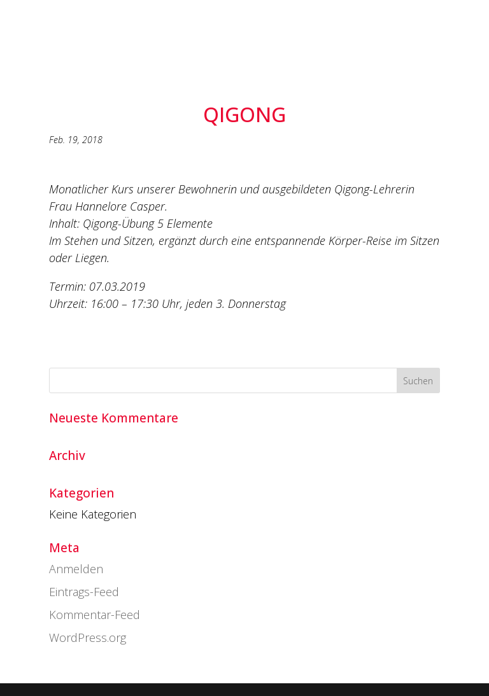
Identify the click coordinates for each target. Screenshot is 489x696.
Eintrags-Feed (84, 591)
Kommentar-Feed (94, 614)
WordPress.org (87, 637)
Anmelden (76, 568)
